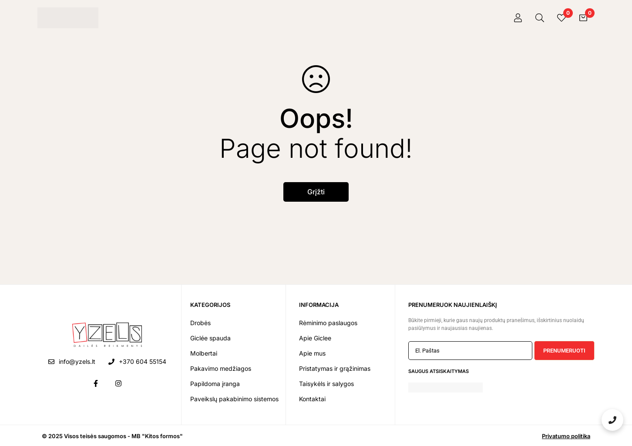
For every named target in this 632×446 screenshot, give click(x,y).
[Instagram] (118, 383)
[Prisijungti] (518, 18)
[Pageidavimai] (561, 18)
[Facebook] (95, 383)
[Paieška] (540, 18)
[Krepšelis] (583, 18)
